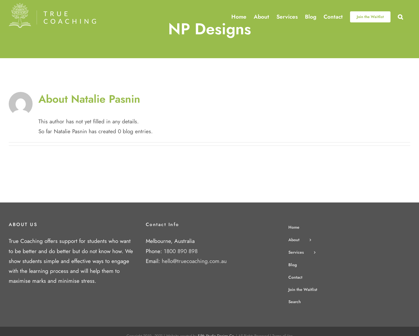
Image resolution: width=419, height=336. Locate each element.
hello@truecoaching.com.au (194, 261)
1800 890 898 (181, 251)
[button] (400, 17)
